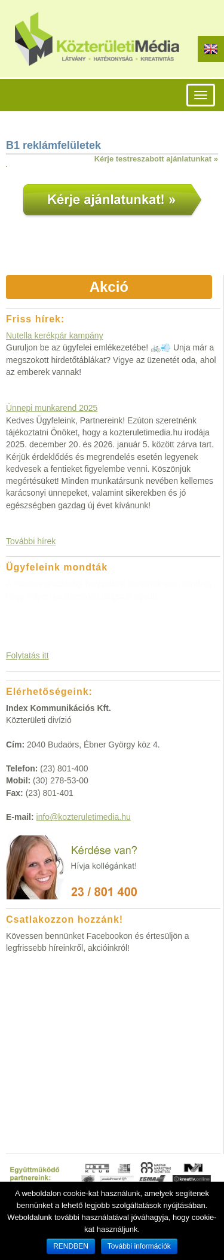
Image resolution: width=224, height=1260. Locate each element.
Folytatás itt (27, 655)
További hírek (31, 541)
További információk (139, 1246)
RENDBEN (70, 1246)
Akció (109, 287)
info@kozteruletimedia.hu (83, 817)
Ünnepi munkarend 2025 (51, 408)
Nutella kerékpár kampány (54, 335)
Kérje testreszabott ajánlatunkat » (156, 158)
